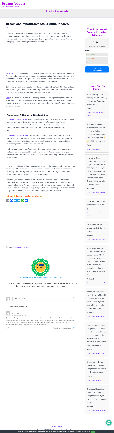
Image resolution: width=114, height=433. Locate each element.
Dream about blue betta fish (96, 283)
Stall (27, 247)
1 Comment (9, 28)
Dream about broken (93, 149)
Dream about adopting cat (95, 316)
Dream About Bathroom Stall (17, 119)
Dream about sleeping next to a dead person (96, 214)
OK (93, 431)
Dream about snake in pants (96, 353)
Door (7, 98)
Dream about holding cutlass (96, 410)
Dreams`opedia (13, 3)
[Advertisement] (40, 58)
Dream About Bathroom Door (17, 136)
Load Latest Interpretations (97, 69)
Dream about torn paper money (95, 114)
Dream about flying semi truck (97, 192)
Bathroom (9, 73)
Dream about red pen (94, 380)
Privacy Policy (57, 426)
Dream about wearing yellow (96, 239)
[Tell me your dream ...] (43, 299)
